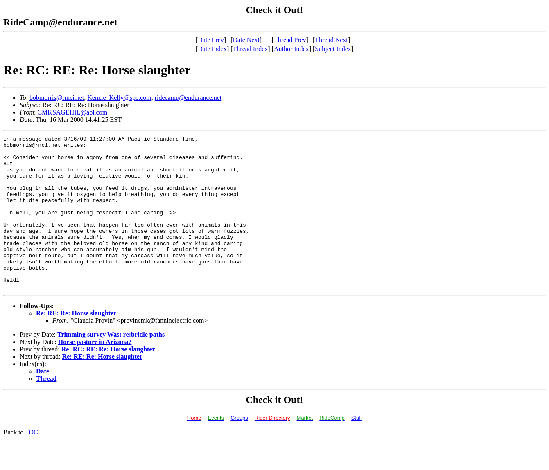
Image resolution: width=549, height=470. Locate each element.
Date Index (212, 48)
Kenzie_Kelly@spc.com (119, 97)
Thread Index (250, 48)
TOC (31, 462)
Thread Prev (290, 39)
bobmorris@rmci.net (56, 97)
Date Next (246, 39)
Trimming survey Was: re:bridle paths (111, 365)
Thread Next (331, 39)
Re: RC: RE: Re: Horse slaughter (108, 379)
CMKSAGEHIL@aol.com (72, 112)
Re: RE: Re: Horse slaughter (76, 343)
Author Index (291, 48)
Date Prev (211, 39)
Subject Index (333, 48)
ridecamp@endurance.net (188, 97)
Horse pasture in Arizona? (95, 372)
